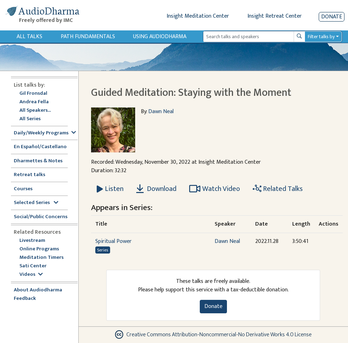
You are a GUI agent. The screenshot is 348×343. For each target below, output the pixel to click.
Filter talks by (321, 37)
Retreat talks (29, 175)
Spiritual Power (113, 241)
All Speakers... (35, 110)
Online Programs (39, 249)
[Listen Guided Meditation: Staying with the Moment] (110, 189)
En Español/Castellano (40, 147)
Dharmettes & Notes (38, 161)
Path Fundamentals (88, 36)
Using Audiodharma (159, 36)
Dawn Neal (161, 111)
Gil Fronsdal (33, 93)
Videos (31, 275)
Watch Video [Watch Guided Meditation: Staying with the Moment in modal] (214, 189)
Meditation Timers (41, 258)
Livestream (32, 241)
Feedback (25, 299)
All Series (30, 119)
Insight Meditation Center (198, 16)
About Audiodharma (38, 290)
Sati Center (33, 266)
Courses (23, 189)
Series (102, 250)
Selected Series (36, 203)
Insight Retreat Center (274, 16)
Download (156, 189)
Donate (331, 17)
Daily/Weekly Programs (45, 133)
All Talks (29, 36)
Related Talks (278, 189)
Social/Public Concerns (40, 217)
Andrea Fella (34, 102)
